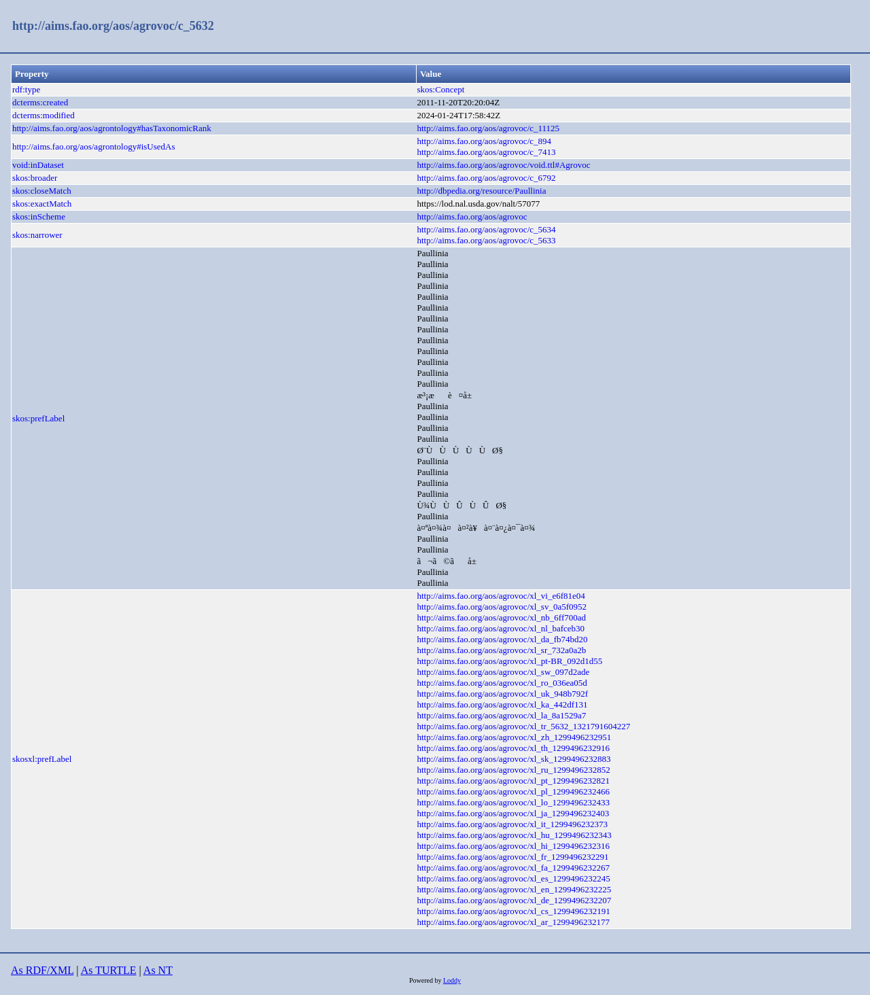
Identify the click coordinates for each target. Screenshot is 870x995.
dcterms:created (40, 102)
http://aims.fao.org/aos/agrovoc (472, 216)
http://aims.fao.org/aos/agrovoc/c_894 (484, 141)
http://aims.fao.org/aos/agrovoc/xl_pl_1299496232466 (513, 791)
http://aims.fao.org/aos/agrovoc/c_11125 (488, 128)
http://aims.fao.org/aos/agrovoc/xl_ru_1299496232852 (513, 770)
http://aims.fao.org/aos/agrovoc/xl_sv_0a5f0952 (502, 606)
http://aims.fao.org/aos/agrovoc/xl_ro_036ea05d (502, 683)
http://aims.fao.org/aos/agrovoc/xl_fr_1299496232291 (512, 857)
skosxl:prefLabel (41, 759)
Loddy (452, 980)
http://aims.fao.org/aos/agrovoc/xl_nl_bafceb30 (501, 628)
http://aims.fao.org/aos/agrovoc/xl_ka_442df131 (502, 704)
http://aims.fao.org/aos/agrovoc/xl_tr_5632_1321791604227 (523, 726)
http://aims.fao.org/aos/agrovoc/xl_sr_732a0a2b (501, 650)
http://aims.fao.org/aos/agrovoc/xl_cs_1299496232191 (513, 911)
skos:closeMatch (41, 191)
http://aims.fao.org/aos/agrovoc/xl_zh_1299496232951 (514, 737)
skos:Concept (440, 89)
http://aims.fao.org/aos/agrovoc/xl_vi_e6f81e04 (501, 596)
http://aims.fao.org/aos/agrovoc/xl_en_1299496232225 (514, 889)
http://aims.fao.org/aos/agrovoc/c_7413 (486, 152)
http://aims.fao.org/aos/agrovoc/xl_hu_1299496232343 (514, 835)
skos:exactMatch (41, 203)
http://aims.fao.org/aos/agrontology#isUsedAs (93, 146)
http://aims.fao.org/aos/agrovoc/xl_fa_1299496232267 (513, 867)
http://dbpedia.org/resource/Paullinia (481, 191)
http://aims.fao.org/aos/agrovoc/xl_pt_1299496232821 (513, 780)
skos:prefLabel (38, 418)
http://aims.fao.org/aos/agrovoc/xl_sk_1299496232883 (513, 759)
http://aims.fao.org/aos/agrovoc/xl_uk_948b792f (502, 693)
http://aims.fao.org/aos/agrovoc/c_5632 (113, 26)
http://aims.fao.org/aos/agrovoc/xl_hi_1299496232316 (513, 846)
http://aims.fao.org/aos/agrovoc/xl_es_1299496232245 (513, 878)
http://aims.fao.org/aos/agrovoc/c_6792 (486, 178)
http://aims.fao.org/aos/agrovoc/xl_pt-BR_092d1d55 (509, 661)
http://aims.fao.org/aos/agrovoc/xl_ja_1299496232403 (513, 813)
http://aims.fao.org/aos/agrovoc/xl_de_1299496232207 (514, 900)
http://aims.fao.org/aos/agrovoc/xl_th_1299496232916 (513, 748)
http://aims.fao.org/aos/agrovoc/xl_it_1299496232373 (512, 824)
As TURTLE (109, 970)
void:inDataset (38, 165)
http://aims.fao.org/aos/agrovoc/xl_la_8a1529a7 (501, 715)
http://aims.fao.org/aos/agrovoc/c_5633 (486, 240)
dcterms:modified (43, 115)
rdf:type (26, 89)
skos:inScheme (38, 216)
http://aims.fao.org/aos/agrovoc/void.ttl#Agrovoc (503, 165)
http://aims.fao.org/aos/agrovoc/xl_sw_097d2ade (503, 672)
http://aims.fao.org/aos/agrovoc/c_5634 (486, 229)
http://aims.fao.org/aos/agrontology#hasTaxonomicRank (111, 128)
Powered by (426, 980)
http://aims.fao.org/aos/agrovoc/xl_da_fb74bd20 (502, 639)
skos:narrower (37, 235)
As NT (158, 970)
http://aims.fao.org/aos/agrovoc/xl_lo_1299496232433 (513, 802)
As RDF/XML (42, 970)
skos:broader (34, 178)
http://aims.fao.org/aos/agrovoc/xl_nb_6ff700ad (501, 617)
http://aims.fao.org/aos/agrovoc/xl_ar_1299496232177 (513, 922)
